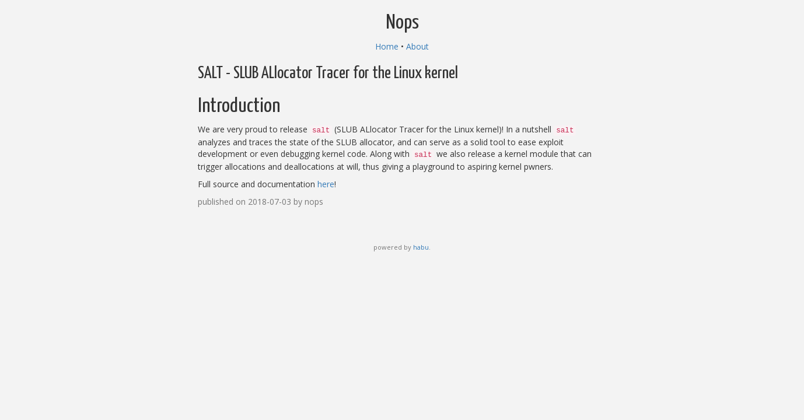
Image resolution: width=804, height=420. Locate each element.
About (417, 46)
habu (421, 247)
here (325, 184)
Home (386, 46)
